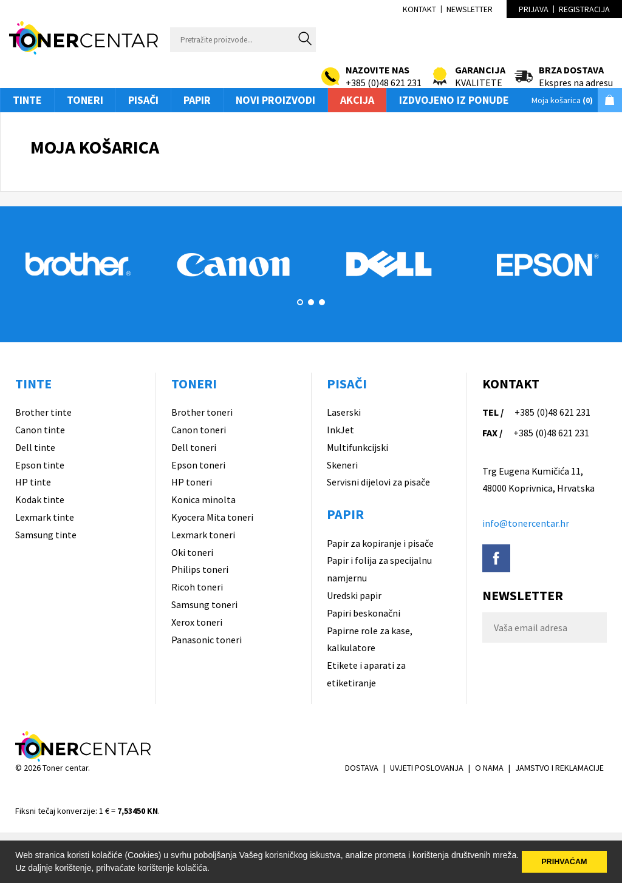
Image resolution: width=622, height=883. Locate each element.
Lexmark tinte (44, 517)
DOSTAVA (361, 767)
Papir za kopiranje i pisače (380, 543)
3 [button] (322, 302)
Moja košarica (562, 100)
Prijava (534, 9)
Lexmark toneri (203, 535)
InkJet (340, 430)
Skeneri (342, 465)
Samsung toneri (204, 604)
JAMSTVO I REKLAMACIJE (559, 767)
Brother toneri (202, 412)
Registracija (584, 9)
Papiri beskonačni (363, 613)
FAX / (492, 433)
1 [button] (300, 302)
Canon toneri (198, 430)
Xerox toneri (196, 622)
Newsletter (469, 9)
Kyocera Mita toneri (212, 517)
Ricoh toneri (197, 587)
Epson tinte (39, 465)
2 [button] (311, 302)
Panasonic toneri (206, 640)
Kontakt (419, 9)
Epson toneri (198, 465)
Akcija (357, 100)
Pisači (143, 100)
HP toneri (191, 482)
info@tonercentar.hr (525, 523)
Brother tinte (43, 412)
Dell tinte (35, 447)
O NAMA (489, 767)
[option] (78, 264)
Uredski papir (354, 595)
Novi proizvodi (275, 100)
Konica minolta (203, 499)
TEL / (493, 412)
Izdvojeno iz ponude (454, 100)
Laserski (344, 412)
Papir (197, 100)
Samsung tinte (46, 535)
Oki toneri (192, 552)
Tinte (27, 100)
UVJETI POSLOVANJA (426, 767)
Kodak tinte (39, 499)
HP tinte (33, 482)
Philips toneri (199, 569)
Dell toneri (193, 447)
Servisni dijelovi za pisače (378, 482)
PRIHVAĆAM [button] (564, 862)
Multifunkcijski (357, 447)
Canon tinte (40, 430)
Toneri (85, 100)
